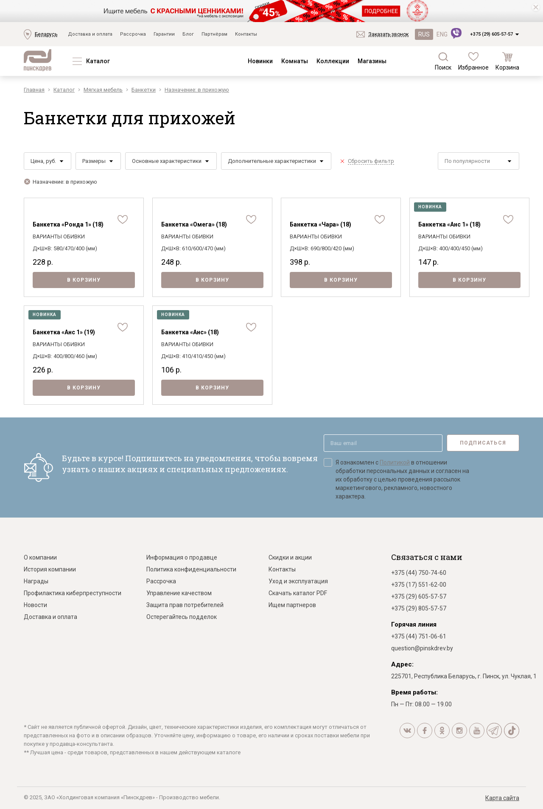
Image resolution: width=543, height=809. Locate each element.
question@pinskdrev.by (422, 648)
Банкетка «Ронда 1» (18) (68, 224)
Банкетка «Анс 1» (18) (449, 224)
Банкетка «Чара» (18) (320, 224)
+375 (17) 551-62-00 (418, 584)
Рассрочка (133, 34)
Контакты (246, 34)
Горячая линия (414, 624)
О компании (40, 557)
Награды (36, 581)
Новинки (260, 61)
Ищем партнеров (292, 605)
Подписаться (483, 443)
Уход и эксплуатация (298, 581)
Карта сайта (502, 798)
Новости (35, 605)
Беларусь (46, 34)
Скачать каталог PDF (298, 593)
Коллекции (332, 61)
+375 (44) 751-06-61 (418, 636)
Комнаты (294, 61)
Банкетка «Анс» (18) (190, 332)
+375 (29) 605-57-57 (491, 34)
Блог (188, 34)
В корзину (84, 280)
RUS (424, 34)
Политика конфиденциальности (191, 569)
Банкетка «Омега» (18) (194, 224)
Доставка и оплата (90, 34)
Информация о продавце (181, 557)
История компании (50, 569)
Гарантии (164, 34)
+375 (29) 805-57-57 (418, 608)
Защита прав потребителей (185, 605)
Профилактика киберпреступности (72, 593)
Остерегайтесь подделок (181, 616)
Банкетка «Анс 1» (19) (64, 332)
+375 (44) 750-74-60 (418, 572)
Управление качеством (179, 593)
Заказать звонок (388, 34)
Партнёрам (214, 34)
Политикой (395, 462)
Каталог (98, 61)
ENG (442, 34)
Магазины (372, 61)
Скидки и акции (290, 557)
